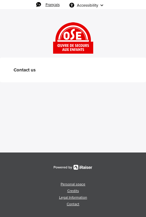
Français (53, 4)
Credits (73, 190)
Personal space (73, 184)
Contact (73, 204)
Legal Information (73, 197)
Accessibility (87, 5)
